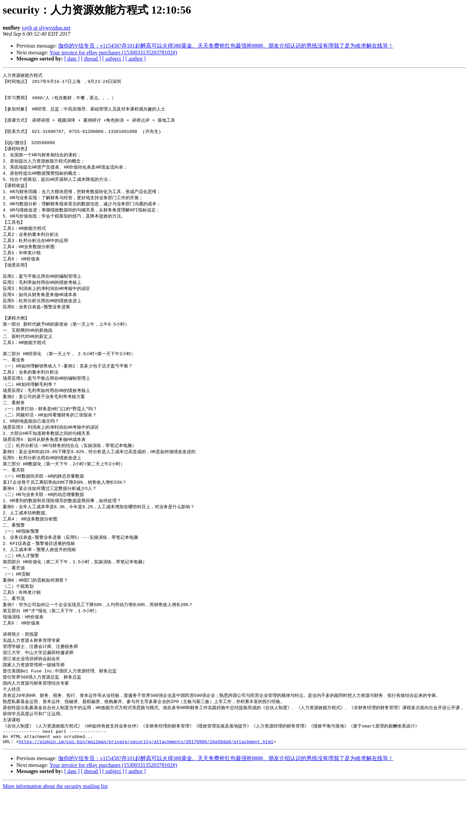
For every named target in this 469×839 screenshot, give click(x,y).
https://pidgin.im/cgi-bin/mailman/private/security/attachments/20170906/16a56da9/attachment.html (146, 788)
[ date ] (72, 59)
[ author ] (135, 59)
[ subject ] (113, 59)
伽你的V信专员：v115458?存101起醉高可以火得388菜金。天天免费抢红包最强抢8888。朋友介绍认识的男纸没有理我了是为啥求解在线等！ (225, 46)
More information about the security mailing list (55, 833)
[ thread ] (91, 59)
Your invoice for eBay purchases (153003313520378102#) (113, 52)
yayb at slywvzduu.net (46, 28)
